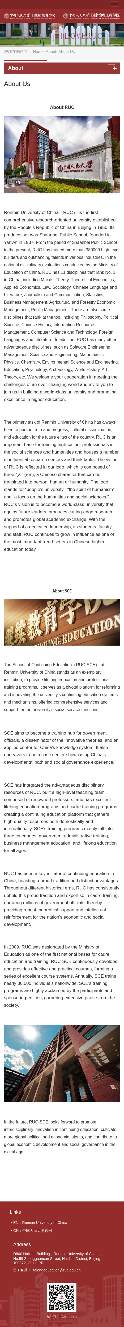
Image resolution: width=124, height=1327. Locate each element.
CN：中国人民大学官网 (31, 1230)
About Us (17, 83)
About (51, 51)
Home (38, 51)
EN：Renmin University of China (38, 1222)
